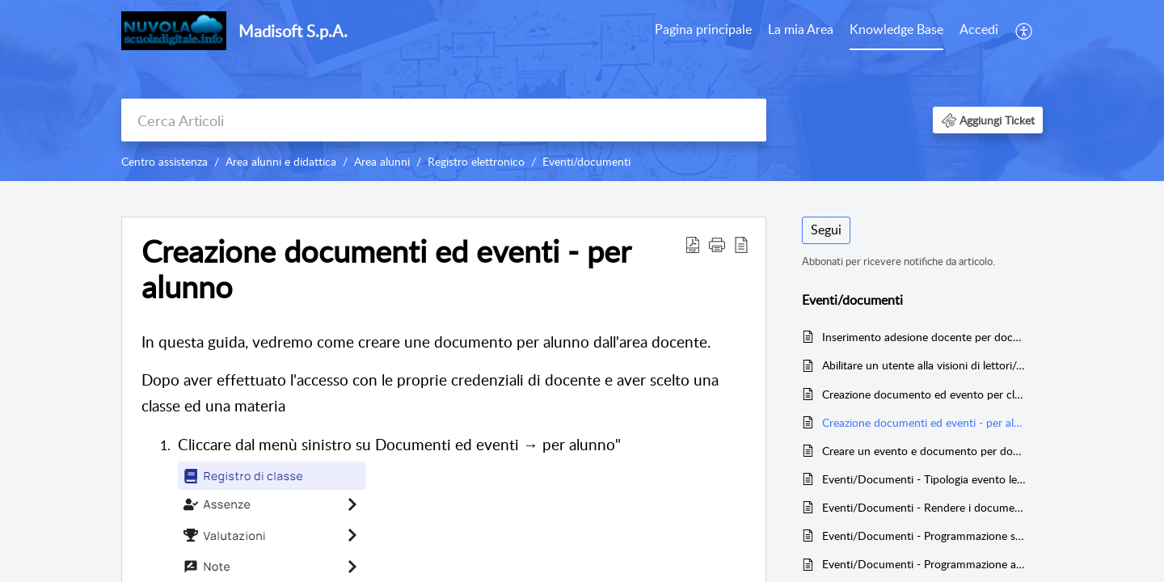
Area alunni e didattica (281, 161)
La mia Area (800, 29)
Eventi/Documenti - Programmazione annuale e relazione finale (924, 563)
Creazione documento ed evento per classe (924, 394)
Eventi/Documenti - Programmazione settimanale (924, 535)
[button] (1024, 30)
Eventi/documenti (586, 161)
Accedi (978, 29)
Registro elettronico (476, 161)
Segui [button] (826, 229)
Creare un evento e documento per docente (924, 450)
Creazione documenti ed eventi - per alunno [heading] (385, 269)
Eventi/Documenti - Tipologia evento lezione (924, 479)
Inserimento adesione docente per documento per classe (924, 336)
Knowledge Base (896, 29)
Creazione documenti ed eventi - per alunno (924, 422)
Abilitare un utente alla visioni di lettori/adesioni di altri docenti (924, 365)
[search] (443, 120)
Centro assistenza (164, 161)
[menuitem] (703, 30)
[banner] (582, 90)
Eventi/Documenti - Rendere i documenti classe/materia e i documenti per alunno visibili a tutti (924, 507)
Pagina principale (703, 29)
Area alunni (382, 161)
